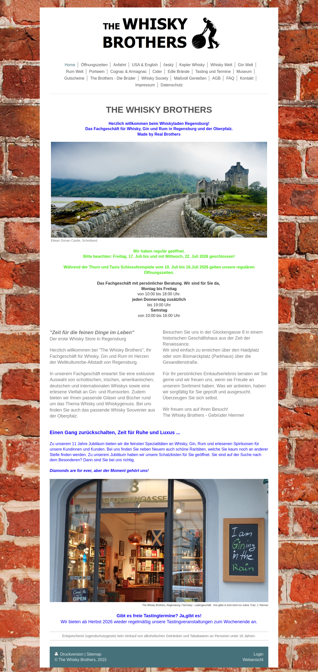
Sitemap (94, 654)
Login (258, 654)
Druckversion (69, 654)
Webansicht (253, 660)
